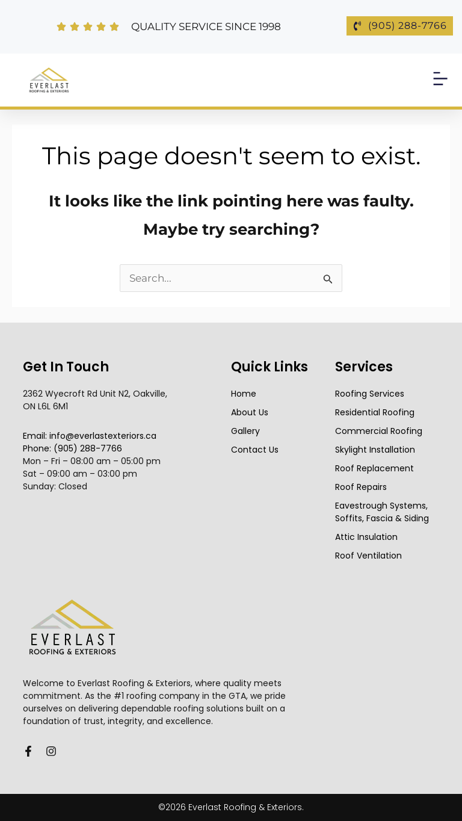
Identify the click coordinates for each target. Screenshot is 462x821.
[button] (440, 80)
